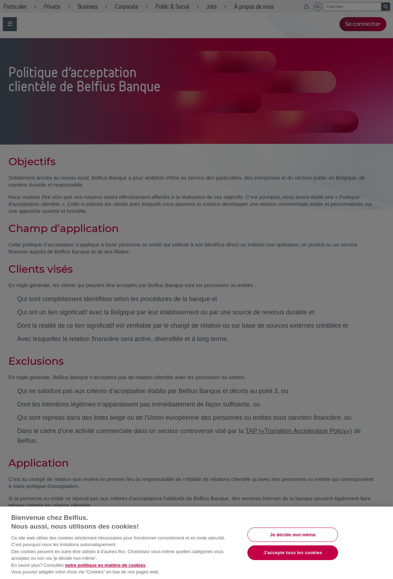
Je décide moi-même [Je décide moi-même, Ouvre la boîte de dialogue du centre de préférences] (293, 534)
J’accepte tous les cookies (293, 552)
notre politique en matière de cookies (105, 565)
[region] (196, 543)
